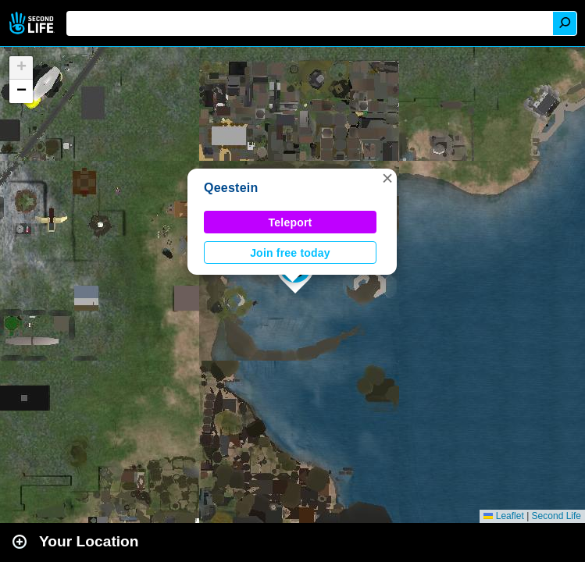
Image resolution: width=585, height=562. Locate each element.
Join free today (290, 253)
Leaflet (503, 515)
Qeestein (231, 187)
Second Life (33, 23)
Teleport (290, 222)
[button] (387, 178)
